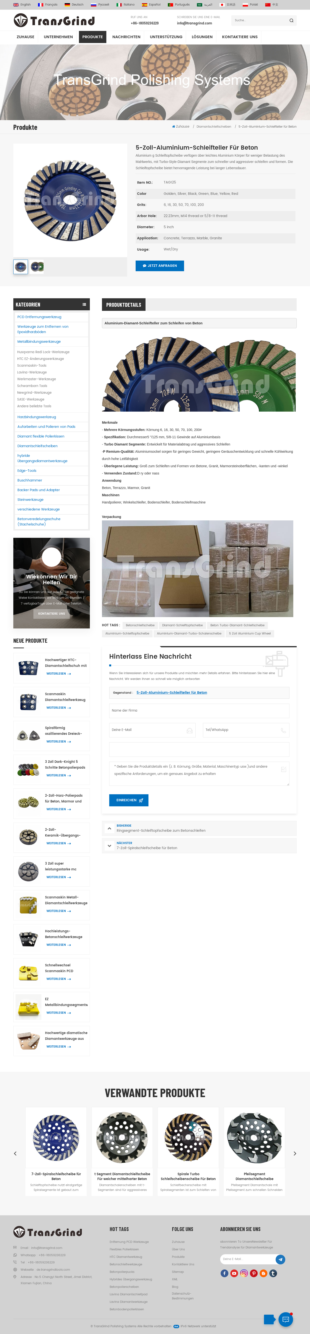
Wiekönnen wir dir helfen (51, 580)
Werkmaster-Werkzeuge (36, 379)
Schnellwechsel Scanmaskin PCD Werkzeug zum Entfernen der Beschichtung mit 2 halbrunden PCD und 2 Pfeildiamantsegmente (65, 968)
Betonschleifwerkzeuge (126, 1264)
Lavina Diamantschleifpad (128, 1294)
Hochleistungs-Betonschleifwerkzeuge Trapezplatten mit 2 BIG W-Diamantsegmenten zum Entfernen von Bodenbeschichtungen (64, 934)
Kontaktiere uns (51, 614)
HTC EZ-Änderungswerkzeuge (40, 359)
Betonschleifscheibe (140, 625)
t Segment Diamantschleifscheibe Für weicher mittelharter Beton (122, 1176)
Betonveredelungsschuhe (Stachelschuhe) (39, 521)
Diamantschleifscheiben (37, 446)
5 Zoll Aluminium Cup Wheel (250, 633)
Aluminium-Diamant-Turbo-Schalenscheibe (189, 633)
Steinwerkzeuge (30, 500)
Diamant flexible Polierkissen (40, 436)
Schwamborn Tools (32, 386)
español (151, 4)
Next (295, 1153)
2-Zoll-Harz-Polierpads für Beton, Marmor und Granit (64, 799)
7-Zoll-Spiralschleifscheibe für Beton (56, 1176)
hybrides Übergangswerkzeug (131, 1279)
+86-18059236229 (145, 24)
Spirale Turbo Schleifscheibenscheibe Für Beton (188, 1176)
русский (100, 4)
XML (175, 1279)
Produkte (92, 38)
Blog (175, 1287)
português (179, 4)
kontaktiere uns (240, 38)
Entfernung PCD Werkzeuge (129, 1242)
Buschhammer (29, 480)
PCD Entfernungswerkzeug (39, 317)
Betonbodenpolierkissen (127, 1309)
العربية (204, 4)
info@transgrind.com (194, 24)
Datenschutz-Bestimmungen (183, 1296)
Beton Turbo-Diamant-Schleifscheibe (237, 625)
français (47, 4)
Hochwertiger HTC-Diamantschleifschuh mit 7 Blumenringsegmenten (66, 663)
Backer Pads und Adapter (38, 490)
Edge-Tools (26, 471)
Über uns (178, 1249)
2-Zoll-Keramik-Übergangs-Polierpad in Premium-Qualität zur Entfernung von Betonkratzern (64, 833)
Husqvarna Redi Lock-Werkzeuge (43, 352)
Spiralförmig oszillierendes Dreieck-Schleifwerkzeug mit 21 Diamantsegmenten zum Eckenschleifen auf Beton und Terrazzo (65, 731)
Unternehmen (58, 38)
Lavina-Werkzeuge (32, 372)
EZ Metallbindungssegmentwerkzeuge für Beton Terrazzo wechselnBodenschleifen (66, 1002)
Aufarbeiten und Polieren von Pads (46, 427)
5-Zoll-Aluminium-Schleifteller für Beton (172, 692)
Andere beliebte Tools (34, 406)
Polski (250, 4)
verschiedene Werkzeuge (38, 509)
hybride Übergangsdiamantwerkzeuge (42, 458)
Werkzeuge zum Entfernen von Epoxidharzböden (43, 329)
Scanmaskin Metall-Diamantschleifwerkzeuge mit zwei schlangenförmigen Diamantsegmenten (66, 900)
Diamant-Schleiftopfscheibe (182, 625)
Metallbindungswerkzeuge (39, 341)
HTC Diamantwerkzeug (126, 1257)
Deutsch (74, 4)
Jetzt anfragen (160, 266)
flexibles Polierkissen (124, 1249)
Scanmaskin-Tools (31, 365)
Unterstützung (166, 38)
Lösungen (202, 38)
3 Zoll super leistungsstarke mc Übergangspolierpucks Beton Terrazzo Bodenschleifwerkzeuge (64, 867)
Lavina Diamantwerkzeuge (128, 1302)
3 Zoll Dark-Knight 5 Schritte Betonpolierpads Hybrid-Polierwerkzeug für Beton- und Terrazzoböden (65, 765)
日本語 (227, 4)
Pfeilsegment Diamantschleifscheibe (254, 1176)
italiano (125, 4)
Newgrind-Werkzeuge (34, 392)
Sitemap (178, 1272)
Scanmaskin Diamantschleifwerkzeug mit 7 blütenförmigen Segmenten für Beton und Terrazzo (66, 697)
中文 (271, 4)
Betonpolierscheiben (124, 1287)
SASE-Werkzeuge (30, 399)
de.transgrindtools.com (53, 1270)
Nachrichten (126, 38)
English (22, 4)
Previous (15, 1153)
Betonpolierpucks (122, 1272)
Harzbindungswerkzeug (36, 417)
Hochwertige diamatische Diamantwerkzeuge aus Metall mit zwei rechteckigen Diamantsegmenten (66, 1036)
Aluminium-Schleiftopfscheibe (127, 633)
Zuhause (25, 38)
